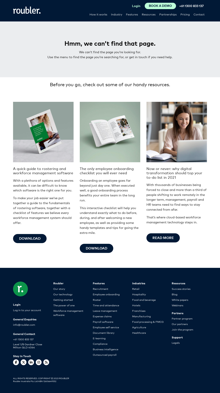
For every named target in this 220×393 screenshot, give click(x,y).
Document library (103, 332)
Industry (116, 14)
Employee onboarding (106, 294)
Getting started (63, 299)
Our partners (180, 324)
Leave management (105, 310)
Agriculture (139, 327)
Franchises (138, 310)
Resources (149, 14)
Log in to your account (27, 310)
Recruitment (100, 288)
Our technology (63, 294)
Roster (97, 299)
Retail (135, 288)
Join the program (182, 329)
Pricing (185, 14)
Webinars (177, 305)
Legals (176, 342)
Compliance (100, 343)
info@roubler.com (24, 324)
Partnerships (168, 14)
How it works (98, 14)
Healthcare (139, 332)
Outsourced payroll (105, 354)
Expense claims (102, 316)
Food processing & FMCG (148, 321)
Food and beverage (144, 299)
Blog (174, 294)
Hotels (136, 305)
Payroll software (103, 321)
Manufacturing (141, 316)
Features (132, 14)
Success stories (181, 288)
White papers (180, 299)
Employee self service (106, 327)
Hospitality (139, 294)
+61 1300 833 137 (191, 6)
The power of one (64, 305)
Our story (59, 288)
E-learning (99, 338)
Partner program (182, 318)
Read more (163, 237)
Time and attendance (106, 305)
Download (30, 238)
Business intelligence (105, 349)
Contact (199, 14)
